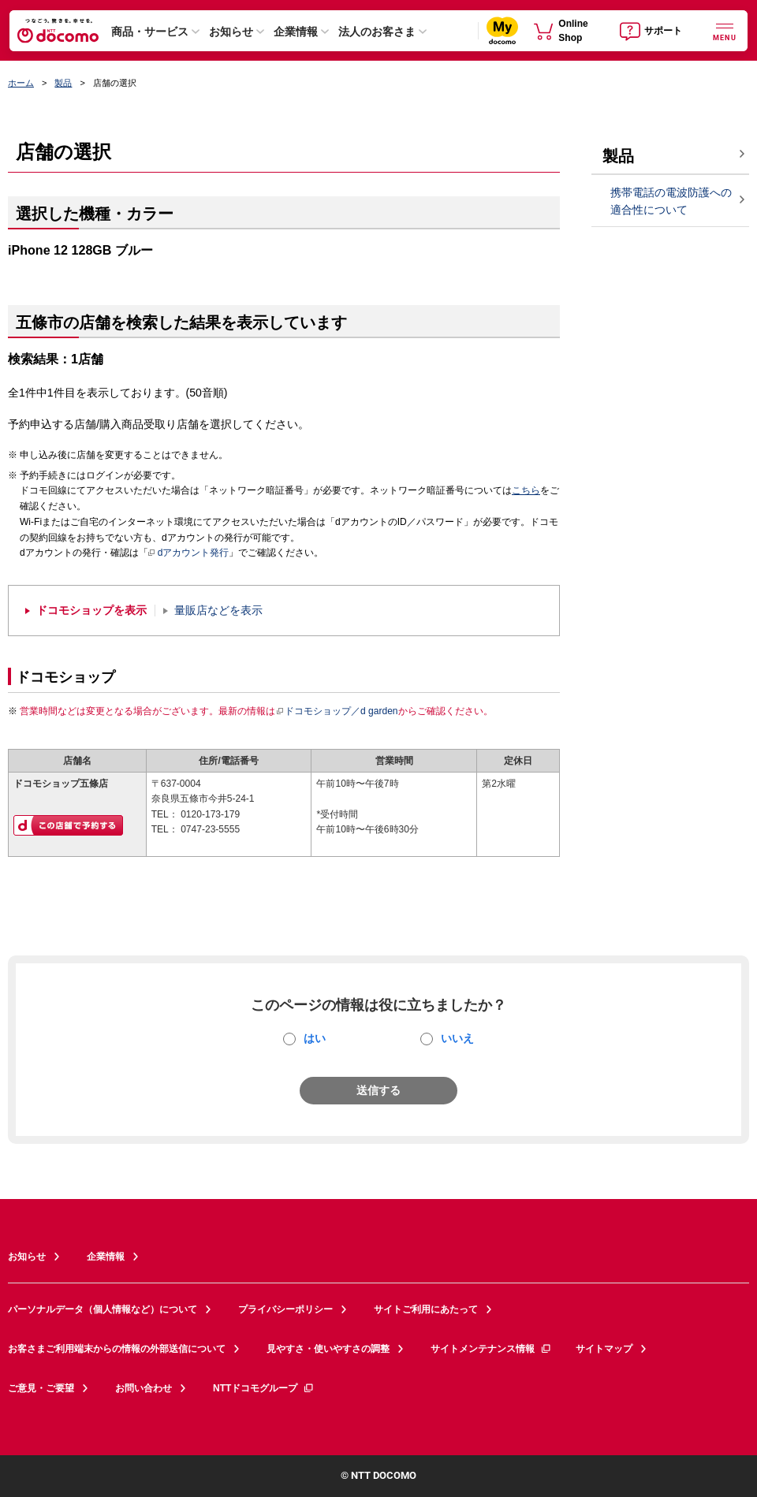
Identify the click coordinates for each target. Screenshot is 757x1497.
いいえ (457, 1038)
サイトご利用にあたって (426, 1309)
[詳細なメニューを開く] (724, 30)
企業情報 (296, 31)
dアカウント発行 (188, 553)
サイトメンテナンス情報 (491, 1348)
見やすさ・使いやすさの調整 (328, 1348)
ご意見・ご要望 (41, 1388)
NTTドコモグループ (264, 1388)
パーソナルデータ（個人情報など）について (102, 1309)
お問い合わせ (143, 1388)
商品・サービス (149, 31)
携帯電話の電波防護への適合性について (671, 201)
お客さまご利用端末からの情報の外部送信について (117, 1348)
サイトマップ (604, 1348)
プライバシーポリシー (285, 1309)
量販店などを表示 (218, 610)
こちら (526, 490)
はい (315, 1038)
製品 (63, 83)
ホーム (21, 83)
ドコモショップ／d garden (336, 711)
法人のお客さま (377, 31)
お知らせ (231, 31)
